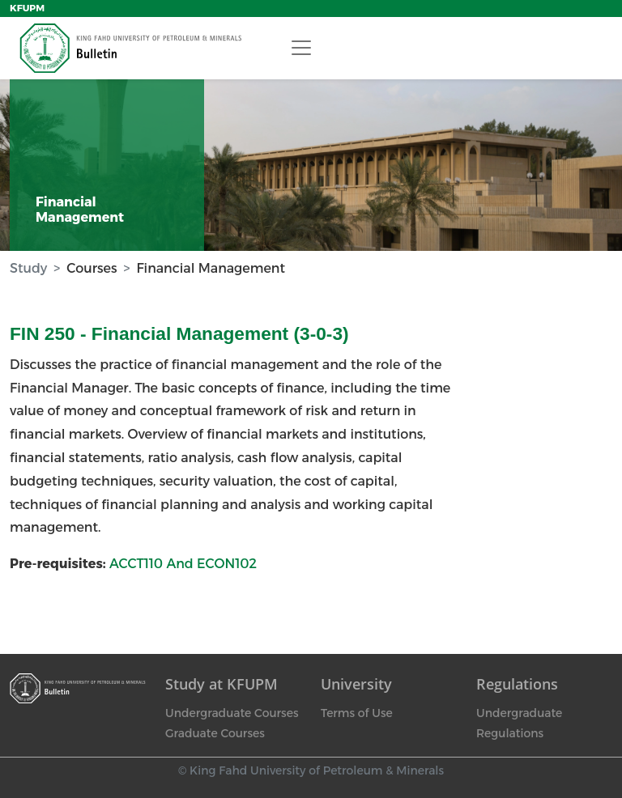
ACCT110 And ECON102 (183, 563)
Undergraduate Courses (231, 713)
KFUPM (27, 8)
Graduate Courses (215, 733)
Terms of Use (357, 713)
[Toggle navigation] (301, 47)
